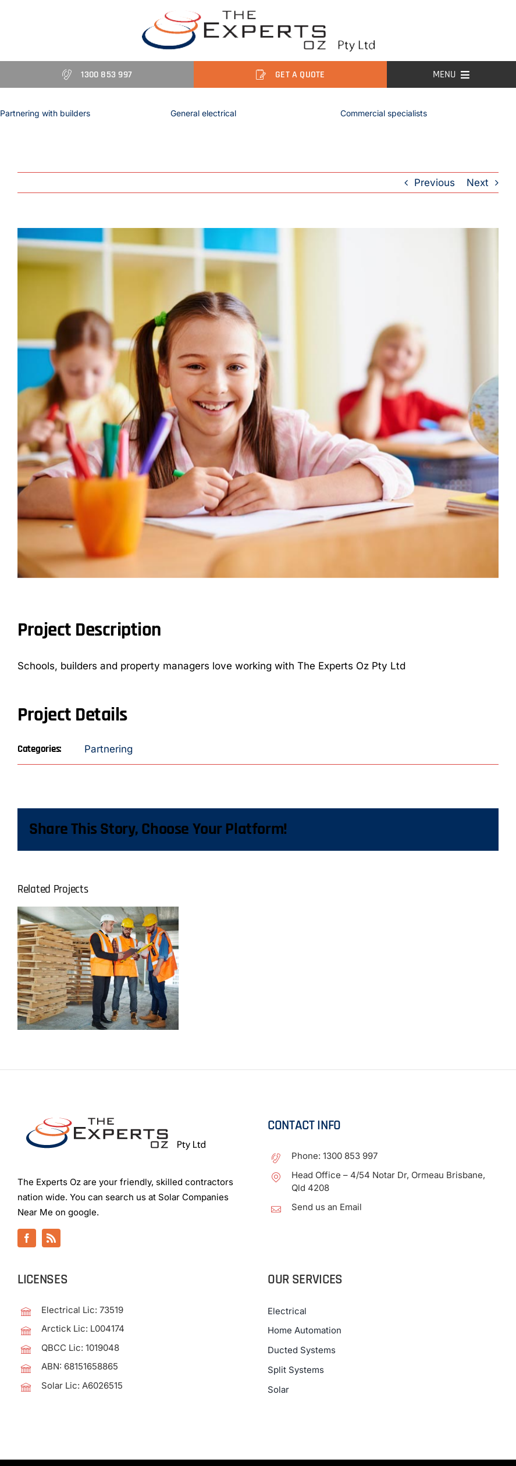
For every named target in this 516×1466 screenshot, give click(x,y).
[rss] (51, 1238)
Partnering (108, 749)
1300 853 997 (350, 1155)
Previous (434, 182)
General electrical (203, 113)
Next (478, 182)
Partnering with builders (45, 113)
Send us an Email (326, 1206)
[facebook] (26, 1238)
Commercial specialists (383, 113)
